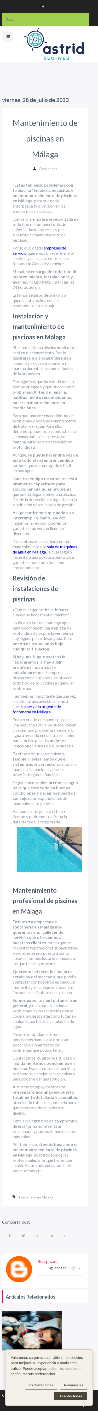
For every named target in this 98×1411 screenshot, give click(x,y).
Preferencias (73, 1385)
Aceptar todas (70, 1396)
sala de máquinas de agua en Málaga (45, 549)
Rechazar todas (41, 1385)
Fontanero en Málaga (36, 1197)
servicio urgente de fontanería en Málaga (37, 709)
